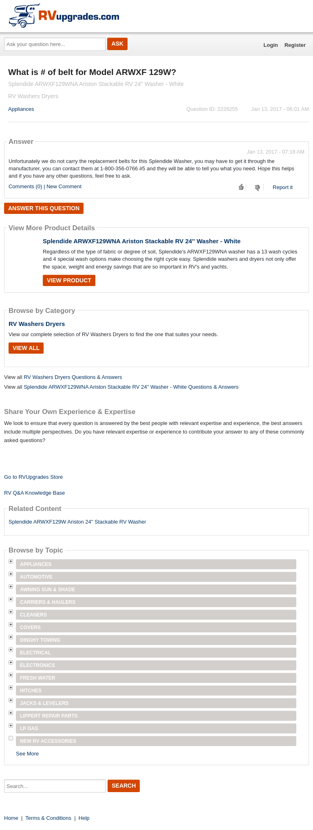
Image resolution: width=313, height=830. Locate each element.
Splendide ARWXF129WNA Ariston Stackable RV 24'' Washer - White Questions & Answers (131, 387)
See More (27, 754)
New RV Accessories (48, 741)
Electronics (37, 665)
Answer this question (43, 208)
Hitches (31, 691)
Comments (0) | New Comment (45, 186)
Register (295, 45)
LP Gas (29, 728)
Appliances (21, 109)
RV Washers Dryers (37, 323)
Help (84, 818)
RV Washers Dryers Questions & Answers (73, 377)
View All (26, 348)
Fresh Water (37, 678)
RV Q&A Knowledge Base (34, 493)
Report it (283, 187)
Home (11, 818)
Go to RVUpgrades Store (33, 477)
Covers (30, 627)
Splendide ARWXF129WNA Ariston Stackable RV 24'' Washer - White (141, 241)
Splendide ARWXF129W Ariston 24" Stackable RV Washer (77, 522)
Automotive (36, 577)
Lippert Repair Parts (49, 716)
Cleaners (33, 615)
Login (271, 45)
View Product (69, 280)
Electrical (35, 653)
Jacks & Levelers (44, 703)
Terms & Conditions (48, 818)
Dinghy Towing (40, 640)
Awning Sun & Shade (47, 589)
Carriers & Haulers (47, 602)
